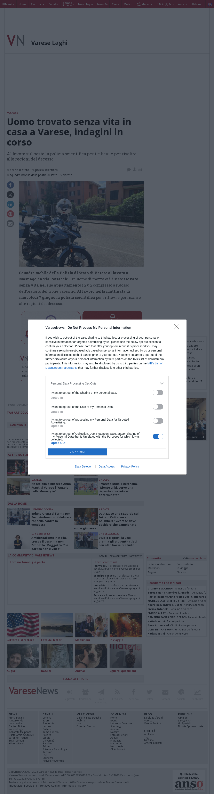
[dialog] (107, 397)
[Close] (178, 328)
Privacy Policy (130, 466)
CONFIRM (77, 451)
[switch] (158, 392)
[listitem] (107, 383)
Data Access (107, 466)
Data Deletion (84, 466)
